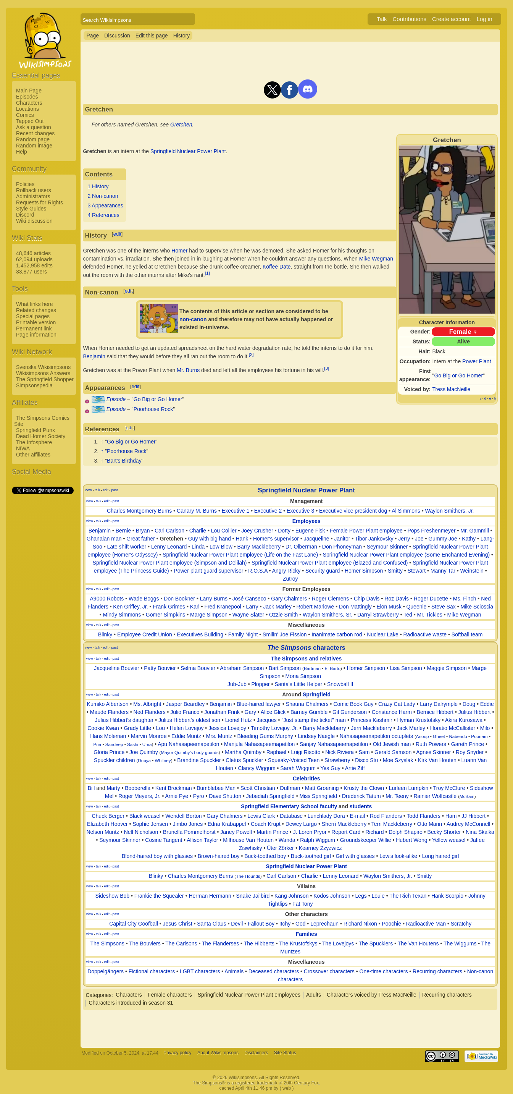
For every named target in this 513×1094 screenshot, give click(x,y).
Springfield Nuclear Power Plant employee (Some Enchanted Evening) (406, 555)
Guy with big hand (209, 539)
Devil (237, 924)
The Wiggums (460, 943)
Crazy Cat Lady (396, 704)
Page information (36, 335)
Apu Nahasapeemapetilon (188, 744)
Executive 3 (300, 511)
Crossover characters (329, 971)
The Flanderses (220, 943)
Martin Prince (272, 832)
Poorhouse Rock (153, 409)
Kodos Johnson (331, 896)
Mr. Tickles (429, 615)
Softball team (467, 634)
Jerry (404, 539)
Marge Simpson (208, 615)
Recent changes (35, 133)
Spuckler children (114, 760)
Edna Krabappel (227, 824)
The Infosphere (34, 442)
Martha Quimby (243, 752)
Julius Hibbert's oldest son (189, 720)
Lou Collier (224, 531)
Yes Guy (330, 768)
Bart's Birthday (124, 461)
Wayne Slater (248, 615)
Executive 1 (235, 511)
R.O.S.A (258, 571)
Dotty (284, 531)
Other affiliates (33, 455)
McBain (467, 796)
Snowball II (340, 684)
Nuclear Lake (382, 634)
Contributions (409, 19)
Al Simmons (406, 511)
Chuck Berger (108, 816)
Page (92, 35)
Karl (195, 607)
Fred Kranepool (222, 607)
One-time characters (384, 971)
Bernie (123, 531)
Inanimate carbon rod (336, 634)
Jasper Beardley (185, 704)
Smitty (395, 571)
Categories (98, 995)
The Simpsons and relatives (306, 658)
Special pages (33, 316)
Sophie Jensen (150, 824)
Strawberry (337, 760)
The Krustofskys (298, 943)
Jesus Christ (177, 924)
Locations (27, 109)
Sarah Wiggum (298, 768)
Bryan (143, 531)
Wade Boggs (144, 599)
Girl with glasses (355, 856)
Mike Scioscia (477, 607)
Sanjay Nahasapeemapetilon (334, 744)
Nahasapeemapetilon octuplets (376, 736)
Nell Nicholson (141, 832)
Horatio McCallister (452, 728)
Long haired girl (440, 856)
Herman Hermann (210, 896)
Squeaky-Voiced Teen (293, 760)
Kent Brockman (173, 788)
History (181, 35)
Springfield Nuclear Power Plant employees (249, 995)
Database (291, 816)
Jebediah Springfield (270, 796)
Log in (484, 19)
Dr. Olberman (301, 547)
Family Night (243, 634)
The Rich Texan (407, 896)
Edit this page (152, 35)
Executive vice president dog (353, 511)
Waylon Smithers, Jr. (449, 511)
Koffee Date (277, 267)
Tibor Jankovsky (374, 539)
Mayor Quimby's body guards (189, 752)
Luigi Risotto (305, 752)
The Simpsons (107, 943)
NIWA (23, 448)
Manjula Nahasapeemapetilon (259, 744)
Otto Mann (429, 824)
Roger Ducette (431, 599)
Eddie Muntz (186, 736)
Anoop (422, 736)
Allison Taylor (202, 840)
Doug (469, 704)
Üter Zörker (280, 848)
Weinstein (472, 571)
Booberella (137, 788)
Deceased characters (273, 971)
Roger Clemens (330, 599)
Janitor (342, 539)
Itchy (285, 924)
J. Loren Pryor (310, 832)
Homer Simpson (364, 571)
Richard (374, 832)
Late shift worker (126, 547)
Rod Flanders (386, 816)
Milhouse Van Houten (248, 840)
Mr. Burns (188, 370)
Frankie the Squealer (159, 896)
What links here (34, 304)
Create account (451, 19)
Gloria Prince (109, 752)
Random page (33, 139)
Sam (364, 752)
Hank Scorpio (447, 896)
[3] (326, 368)
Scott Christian (257, 788)
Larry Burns (213, 599)
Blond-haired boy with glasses (157, 856)
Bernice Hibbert (435, 712)
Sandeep (114, 744)
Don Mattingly (355, 607)
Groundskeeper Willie (365, 840)
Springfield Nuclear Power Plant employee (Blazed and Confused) (330, 563)
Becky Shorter (444, 832)
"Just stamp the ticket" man (313, 720)
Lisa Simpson (406, 668)
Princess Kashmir (371, 720)
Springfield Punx (35, 430)
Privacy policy (177, 1053)
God (300, 924)
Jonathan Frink (222, 712)
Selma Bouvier (198, 668)
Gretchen (181, 124)
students (361, 806)
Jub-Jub (237, 684)
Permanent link (34, 328)
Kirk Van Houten (437, 760)
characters (306, 647)
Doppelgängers (105, 971)
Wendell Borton (183, 816)
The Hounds (248, 876)
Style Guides (31, 209)
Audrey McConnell (468, 824)
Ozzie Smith (283, 615)
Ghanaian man (104, 539)
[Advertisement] (42, 610)
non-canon (193, 319)
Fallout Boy (261, 924)
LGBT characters (200, 971)
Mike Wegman (376, 259)
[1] (207, 272)
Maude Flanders (109, 712)
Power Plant (476, 361)
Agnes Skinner (433, 752)
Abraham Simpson (242, 668)
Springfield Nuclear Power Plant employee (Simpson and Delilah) (170, 563)
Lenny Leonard (169, 547)
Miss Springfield (318, 796)
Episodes (27, 97)
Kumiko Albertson (108, 704)
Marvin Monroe (148, 736)
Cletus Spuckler (244, 760)
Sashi (132, 744)
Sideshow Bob (112, 896)
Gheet (439, 736)
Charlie (197, 531)
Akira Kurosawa (463, 720)
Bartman (312, 668)
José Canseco (249, 599)
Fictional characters (152, 971)
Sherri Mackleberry (344, 824)
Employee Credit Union (144, 634)
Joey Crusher (257, 531)
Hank (242, 539)
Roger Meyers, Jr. (139, 796)
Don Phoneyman (342, 547)
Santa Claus (211, 924)
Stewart (417, 571)
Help (21, 152)
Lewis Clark (261, 816)
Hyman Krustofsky (418, 720)
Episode (116, 399)
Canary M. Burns (197, 511)
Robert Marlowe (315, 607)
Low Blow (221, 547)
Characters (29, 103)
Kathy (469, 539)
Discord (25, 215)
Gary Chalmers (289, 599)
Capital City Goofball (133, 924)
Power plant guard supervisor (208, 571)
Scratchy (461, 924)
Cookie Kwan (103, 728)
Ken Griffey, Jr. (130, 607)
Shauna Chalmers (307, 704)
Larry (252, 607)
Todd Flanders (423, 816)
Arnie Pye (176, 796)
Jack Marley (277, 607)
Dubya (144, 760)
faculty (328, 806)
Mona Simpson (303, 676)
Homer (179, 251)
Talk (382, 19)
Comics (25, 115)
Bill (91, 788)
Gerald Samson (392, 752)
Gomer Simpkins (165, 615)
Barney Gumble (308, 712)
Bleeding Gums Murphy (265, 736)
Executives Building (200, 634)
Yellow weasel (448, 840)
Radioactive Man (426, 924)
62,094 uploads (34, 259)
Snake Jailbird (252, 896)
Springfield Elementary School (279, 806)
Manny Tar (443, 571)
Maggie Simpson (446, 668)
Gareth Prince (467, 744)
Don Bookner (179, 599)
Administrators (33, 196)
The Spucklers (376, 943)
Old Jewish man (392, 744)
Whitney (163, 760)
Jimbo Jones (188, 824)
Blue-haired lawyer (259, 704)
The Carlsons (181, 943)
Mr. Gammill (474, 531)
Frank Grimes (169, 607)
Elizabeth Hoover (107, 824)
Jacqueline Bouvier (116, 668)
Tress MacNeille (451, 389)
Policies (25, 184)
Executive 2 (268, 511)
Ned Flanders (150, 712)
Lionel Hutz (238, 720)
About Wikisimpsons (218, 1053)
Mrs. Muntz (219, 736)
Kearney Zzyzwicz (320, 848)
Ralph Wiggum (317, 840)
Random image (34, 145)
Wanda (287, 840)
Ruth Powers (431, 744)
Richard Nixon (360, 924)
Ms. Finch (464, 599)
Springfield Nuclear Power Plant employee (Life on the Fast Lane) (240, 555)
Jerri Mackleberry (371, 728)
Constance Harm (392, 712)
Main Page (29, 90)
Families (306, 934)
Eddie (487, 704)
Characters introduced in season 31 (131, 1003)
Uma (147, 744)
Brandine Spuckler (199, 760)
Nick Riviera (339, 752)
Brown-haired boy (219, 856)
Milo (485, 728)
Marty (113, 788)
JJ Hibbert (473, 816)
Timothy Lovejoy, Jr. (274, 728)
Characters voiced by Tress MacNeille (371, 995)
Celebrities (306, 778)
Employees (306, 521)
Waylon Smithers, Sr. (327, 615)
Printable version (36, 322)
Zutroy (290, 579)
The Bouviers (144, 943)
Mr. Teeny (397, 796)
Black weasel (145, 816)
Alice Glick (273, 712)
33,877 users (31, 272)
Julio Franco (184, 712)
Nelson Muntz (102, 832)
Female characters (170, 995)
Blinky (105, 634)
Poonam (479, 736)
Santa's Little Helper (298, 684)
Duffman (290, 788)
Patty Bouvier (160, 668)
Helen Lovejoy (187, 728)
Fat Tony (302, 904)
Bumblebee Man (216, 788)
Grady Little (137, 728)
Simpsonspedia (34, 385)
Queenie (416, 607)
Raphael (276, 752)
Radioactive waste (425, 634)
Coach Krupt (266, 824)
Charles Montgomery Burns (139, 511)
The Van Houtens (418, 943)
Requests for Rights (39, 202)
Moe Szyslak (398, 760)
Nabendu (458, 736)
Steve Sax (443, 607)
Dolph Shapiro (406, 832)
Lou (160, 728)
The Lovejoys (338, 943)
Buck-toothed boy (265, 856)
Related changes (36, 310)
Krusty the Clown (364, 788)
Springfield (317, 694)
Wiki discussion (34, 221)
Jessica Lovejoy (227, 728)
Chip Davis (367, 599)
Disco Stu (366, 760)
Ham (451, 816)
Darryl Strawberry (378, 615)
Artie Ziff (355, 768)
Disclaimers (256, 1053)
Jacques (267, 720)
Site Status (285, 1053)
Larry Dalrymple (439, 704)
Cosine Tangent (163, 840)
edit (117, 234)
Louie (377, 896)
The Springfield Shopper (45, 379)
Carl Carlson (169, 531)
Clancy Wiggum (257, 768)
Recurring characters (437, 971)
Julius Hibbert (474, 712)
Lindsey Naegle (316, 736)
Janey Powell (236, 832)
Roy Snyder (470, 752)
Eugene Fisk (310, 531)
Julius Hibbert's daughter (124, 720)
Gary (250, 712)
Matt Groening (322, 788)
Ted (407, 615)
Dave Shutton (225, 796)
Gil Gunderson (349, 712)
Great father (140, 539)
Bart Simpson (285, 668)
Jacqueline (316, 539)
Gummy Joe (442, 539)
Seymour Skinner (387, 547)
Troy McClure (449, 788)
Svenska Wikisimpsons (43, 367)
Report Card (345, 832)
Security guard (322, 571)
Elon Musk (388, 607)
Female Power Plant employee (366, 531)
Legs (360, 896)
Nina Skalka (480, 832)
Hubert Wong (411, 840)
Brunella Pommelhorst (189, 832)
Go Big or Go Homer (458, 375)
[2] (251, 354)
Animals (234, 971)
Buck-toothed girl (311, 856)
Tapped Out (30, 121)
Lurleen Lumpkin (409, 788)
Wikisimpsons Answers (43, 373)
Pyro (198, 796)
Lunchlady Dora (326, 816)
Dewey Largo (301, 824)
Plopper (260, 684)
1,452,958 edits (34, 265)
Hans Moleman (108, 736)
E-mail (357, 816)
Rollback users (33, 190)
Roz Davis (396, 599)
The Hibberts (259, 943)
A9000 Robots (107, 599)
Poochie (391, 924)
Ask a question (33, 127)
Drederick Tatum (361, 796)
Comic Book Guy (353, 704)
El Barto (332, 668)
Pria (97, 744)
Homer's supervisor (276, 539)
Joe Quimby (143, 752)
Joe (419, 539)
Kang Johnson (291, 896)
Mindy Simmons (122, 615)
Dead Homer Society (40, 436)
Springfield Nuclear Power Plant (188, 151)
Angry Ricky (286, 571)
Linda (198, 547)
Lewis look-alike (398, 856)
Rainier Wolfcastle (435, 796)
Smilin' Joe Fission (285, 634)
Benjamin (94, 356)
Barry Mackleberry (259, 547)
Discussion (117, 35)
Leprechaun (324, 924)
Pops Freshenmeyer (431, 531)
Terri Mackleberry (391, 824)
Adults (313, 995)
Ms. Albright (147, 704)
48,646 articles (33, 253)
